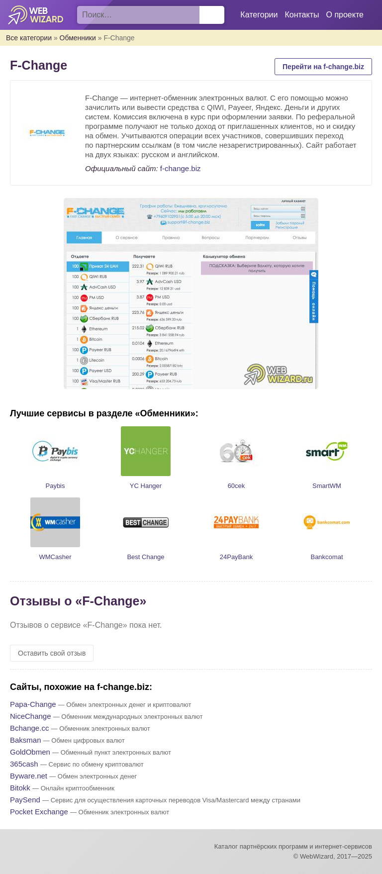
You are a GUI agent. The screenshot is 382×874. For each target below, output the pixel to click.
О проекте (345, 14)
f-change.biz (180, 168)
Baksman (25, 740)
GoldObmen (30, 752)
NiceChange (30, 716)
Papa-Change (33, 704)
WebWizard (36, 15)
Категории (259, 14)
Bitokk (20, 787)
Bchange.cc (29, 728)
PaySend (25, 799)
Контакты (302, 14)
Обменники (78, 38)
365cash (24, 764)
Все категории (29, 38)
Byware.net (28, 776)
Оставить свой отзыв (52, 653)
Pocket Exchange (39, 811)
